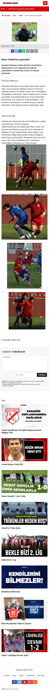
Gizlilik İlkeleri (30, 675)
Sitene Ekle (40, 675)
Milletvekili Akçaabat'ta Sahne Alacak (21, 9)
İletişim (21, 675)
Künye (14, 675)
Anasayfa (7, 675)
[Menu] (45, 3)
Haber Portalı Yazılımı (12, 689)
